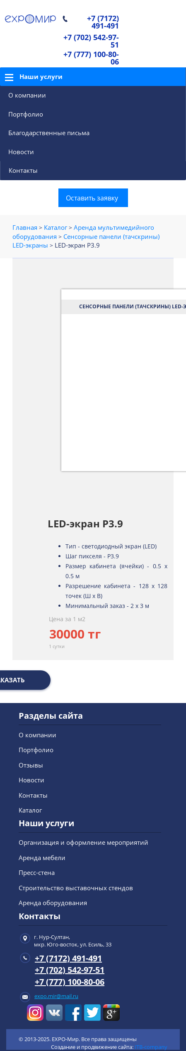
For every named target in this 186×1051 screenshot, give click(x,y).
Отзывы (31, 765)
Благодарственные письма (48, 133)
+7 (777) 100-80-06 (91, 58)
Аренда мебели (42, 857)
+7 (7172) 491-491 (103, 22)
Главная (24, 227)
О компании (27, 95)
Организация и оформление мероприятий (83, 842)
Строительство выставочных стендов (76, 888)
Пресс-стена (37, 872)
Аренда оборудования (53, 902)
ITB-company (151, 1047)
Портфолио (25, 114)
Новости (21, 152)
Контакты (23, 170)
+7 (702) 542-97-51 (91, 41)
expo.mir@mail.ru (56, 996)
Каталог (55, 227)
